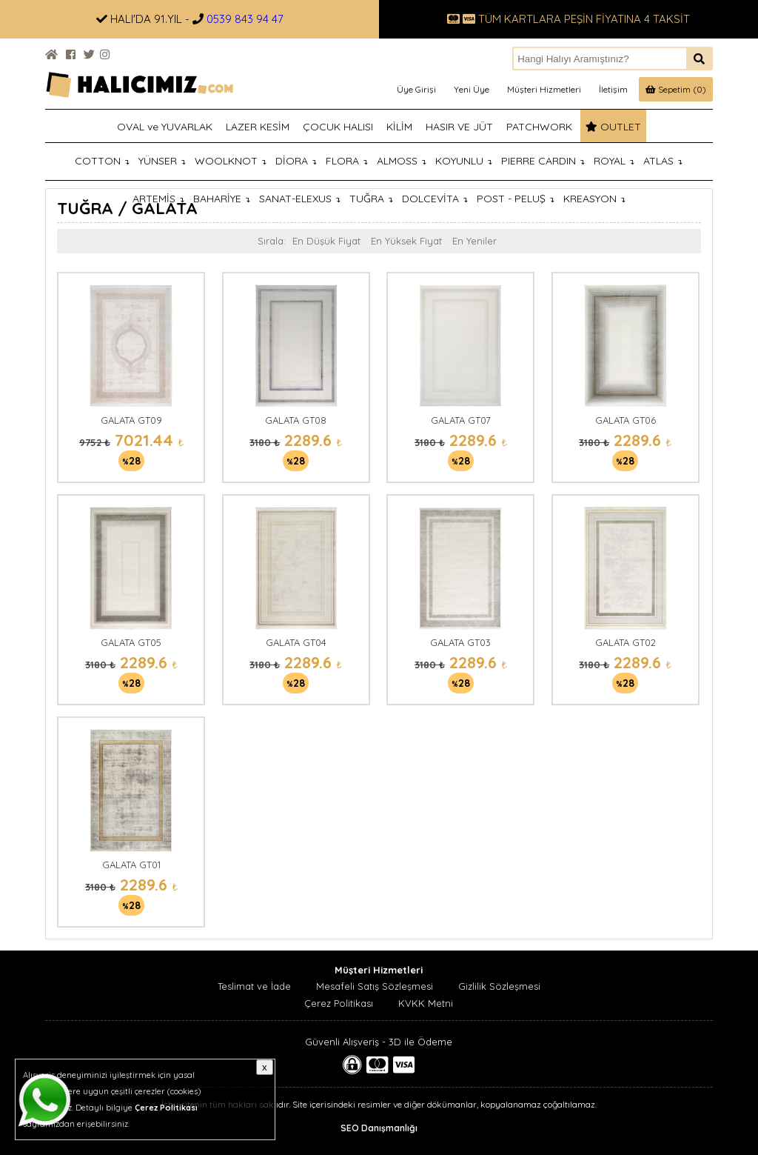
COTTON (102, 160)
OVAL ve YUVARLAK (164, 126)
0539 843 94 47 (245, 19)
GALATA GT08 (295, 420)
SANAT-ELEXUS (300, 198)
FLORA (347, 160)
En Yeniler (474, 241)
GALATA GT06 (625, 420)
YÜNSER (162, 160)
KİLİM (399, 126)
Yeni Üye (471, 89)
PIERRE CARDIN (543, 160)
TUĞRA (371, 198)
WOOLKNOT (230, 160)
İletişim (613, 89)
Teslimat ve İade (254, 986)
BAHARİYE (221, 198)
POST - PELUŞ (515, 198)
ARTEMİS (158, 198)
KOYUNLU (463, 160)
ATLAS (662, 160)
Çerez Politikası (338, 1003)
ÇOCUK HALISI (338, 126)
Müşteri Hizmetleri (544, 89)
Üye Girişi (416, 89)
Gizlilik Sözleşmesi (499, 986)
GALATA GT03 (460, 642)
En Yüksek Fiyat (406, 241)
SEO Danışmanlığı (379, 1128)
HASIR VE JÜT (459, 126)
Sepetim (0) (675, 89)
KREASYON (594, 198)
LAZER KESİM (257, 126)
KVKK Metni (425, 1003)
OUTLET (613, 126)
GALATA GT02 (625, 642)
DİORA (296, 160)
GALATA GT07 (461, 420)
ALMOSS (401, 160)
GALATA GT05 (131, 642)
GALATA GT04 (296, 642)
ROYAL (614, 160)
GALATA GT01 (131, 865)
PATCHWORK (539, 126)
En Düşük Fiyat (326, 241)
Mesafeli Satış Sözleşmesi (374, 986)
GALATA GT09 (131, 420)
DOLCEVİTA (435, 198)
